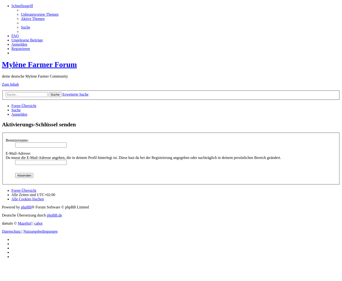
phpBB (26, 207)
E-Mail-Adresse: (18, 153)
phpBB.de (54, 215)
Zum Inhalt (10, 84)
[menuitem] (39, 14)
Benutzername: (17, 140)
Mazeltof (25, 223)
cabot (38, 223)
